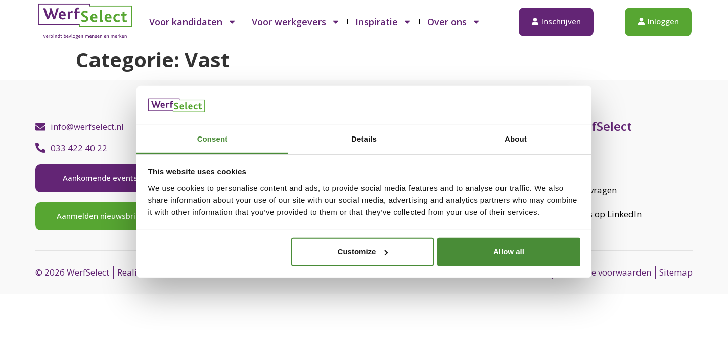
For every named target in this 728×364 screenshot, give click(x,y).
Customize (363, 251)
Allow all (508, 251)
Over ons (454, 22)
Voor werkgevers (296, 22)
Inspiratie (383, 22)
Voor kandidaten (193, 22)
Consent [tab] (212, 138)
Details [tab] (364, 138)
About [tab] (516, 138)
